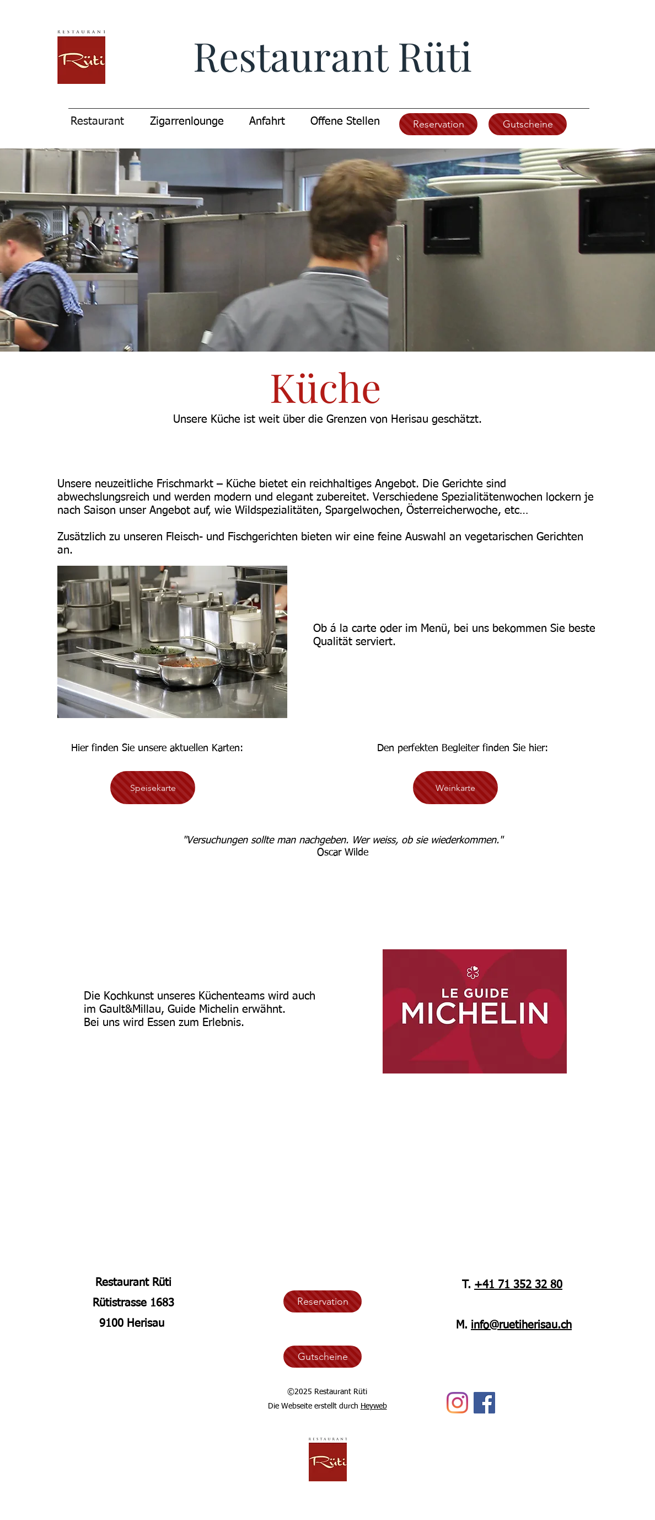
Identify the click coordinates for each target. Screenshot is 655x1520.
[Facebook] (484, 1402)
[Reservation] (438, 124)
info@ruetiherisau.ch (521, 1325)
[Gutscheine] (527, 124)
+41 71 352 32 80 (518, 1284)
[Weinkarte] (455, 787)
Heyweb (374, 1406)
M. (463, 1325)
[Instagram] (457, 1402)
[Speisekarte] (152, 787)
